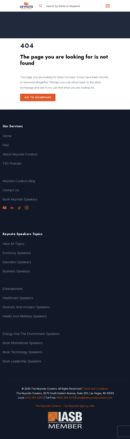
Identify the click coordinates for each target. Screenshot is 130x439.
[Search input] (73, 6)
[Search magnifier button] (40, 6)
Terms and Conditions (95, 388)
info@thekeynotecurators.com (94, 397)
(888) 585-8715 (65, 397)
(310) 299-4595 (34, 397)
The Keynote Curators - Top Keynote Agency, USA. (65, 405)
